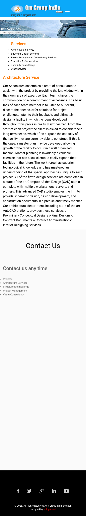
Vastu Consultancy (14, 295)
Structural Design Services (25, 53)
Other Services (18, 69)
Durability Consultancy (23, 65)
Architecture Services (15, 284)
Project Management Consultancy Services (34, 57)
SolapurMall (49, 509)
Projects (8, 280)
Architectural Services (22, 49)
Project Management (15, 291)
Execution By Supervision (24, 61)
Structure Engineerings (16, 288)
